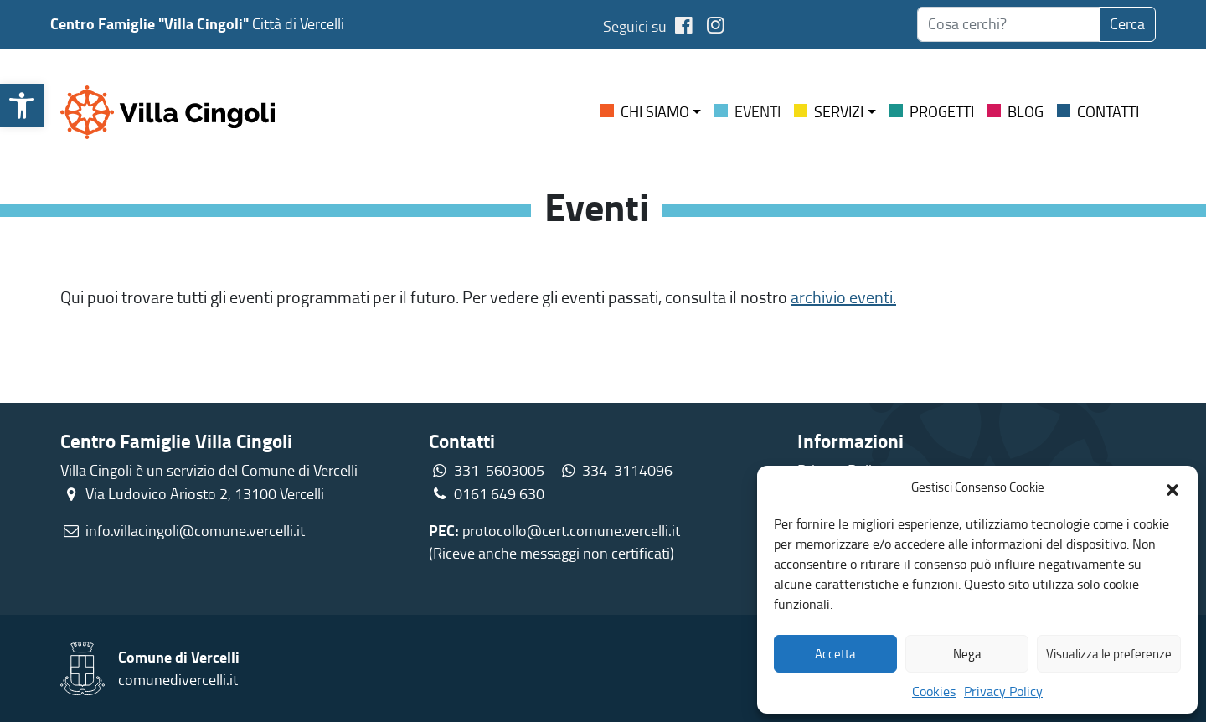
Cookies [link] (934, 691)
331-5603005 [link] (499, 470)
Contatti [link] (1108, 111)
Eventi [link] (757, 111)
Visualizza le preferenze (1109, 654)
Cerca (1127, 23)
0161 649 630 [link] (486, 493)
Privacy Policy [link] (1003, 691)
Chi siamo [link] (655, 111)
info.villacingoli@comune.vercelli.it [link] (195, 530)
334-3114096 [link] (627, 470)
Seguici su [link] (650, 26)
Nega (967, 654)
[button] (1172, 487)
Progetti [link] (942, 111)
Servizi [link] (838, 111)
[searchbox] (1008, 24)
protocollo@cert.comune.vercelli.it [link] (571, 530)
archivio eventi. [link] (843, 296)
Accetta (835, 654)
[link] (22, 105)
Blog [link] (1026, 111)
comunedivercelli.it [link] (178, 679)
